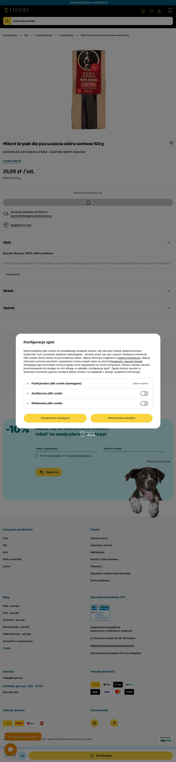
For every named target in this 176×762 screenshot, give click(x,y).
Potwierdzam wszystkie (121, 418)
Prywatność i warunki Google (126, 361)
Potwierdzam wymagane (55, 418)
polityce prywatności (129, 357)
